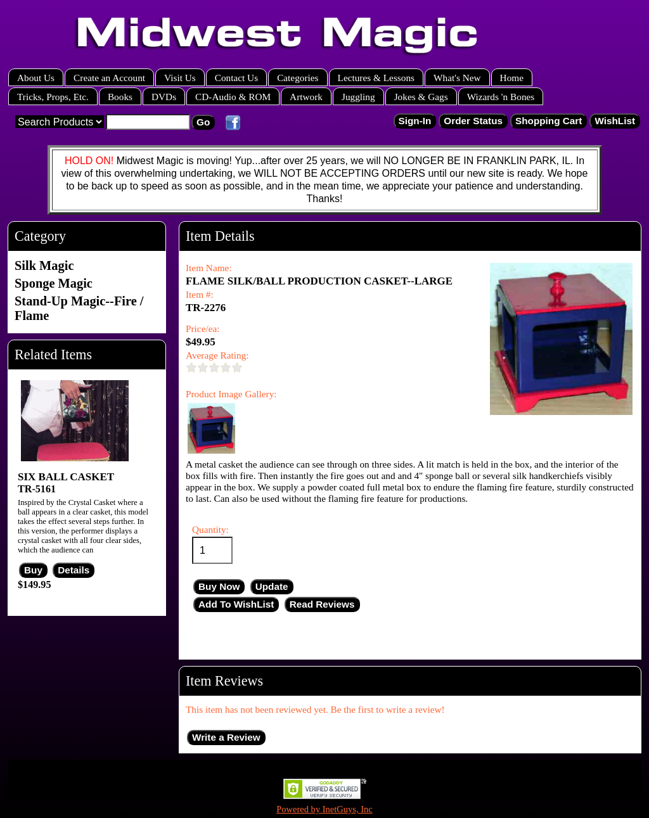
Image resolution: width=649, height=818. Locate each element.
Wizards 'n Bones (501, 96)
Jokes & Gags (421, 96)
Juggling (358, 96)
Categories (297, 77)
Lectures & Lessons (376, 77)
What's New (457, 77)
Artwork (306, 96)
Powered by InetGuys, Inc (324, 809)
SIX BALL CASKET (66, 477)
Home (512, 77)
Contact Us (236, 77)
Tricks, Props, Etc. (53, 96)
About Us (36, 77)
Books (120, 96)
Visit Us (180, 77)
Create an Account (109, 77)
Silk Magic (44, 265)
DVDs (163, 96)
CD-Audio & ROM (233, 96)
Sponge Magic (54, 283)
